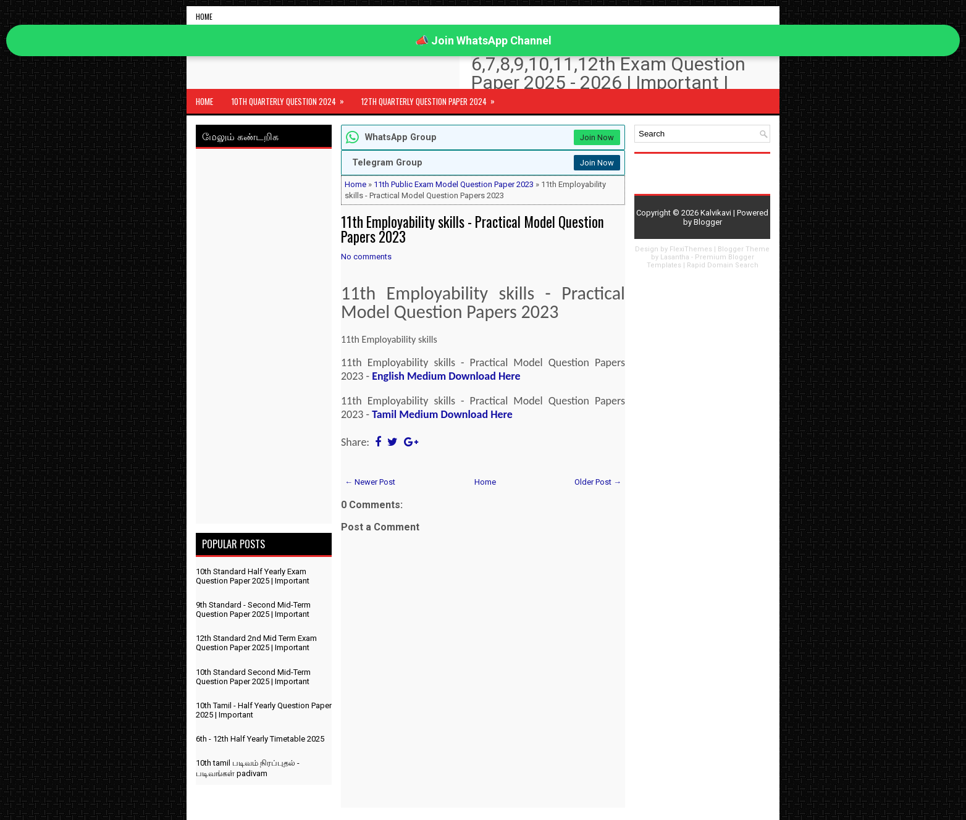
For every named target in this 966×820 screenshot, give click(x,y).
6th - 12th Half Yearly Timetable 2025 (260, 738)
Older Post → (597, 482)
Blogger (708, 222)
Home (204, 16)
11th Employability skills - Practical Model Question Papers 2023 (472, 229)
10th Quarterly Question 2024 (292, 98)
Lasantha (674, 257)
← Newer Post (370, 482)
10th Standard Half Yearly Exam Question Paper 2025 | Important (252, 576)
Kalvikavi (715, 212)
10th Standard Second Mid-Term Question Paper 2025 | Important (253, 676)
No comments (366, 256)
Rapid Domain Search (722, 265)
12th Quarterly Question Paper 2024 (432, 98)
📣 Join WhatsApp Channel (483, 40)
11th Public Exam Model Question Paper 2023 (454, 184)
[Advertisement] (264, 338)
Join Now (597, 137)
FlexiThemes (691, 249)
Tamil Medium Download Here (442, 414)
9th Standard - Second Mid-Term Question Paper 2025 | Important (253, 609)
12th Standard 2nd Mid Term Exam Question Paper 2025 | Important (256, 643)
